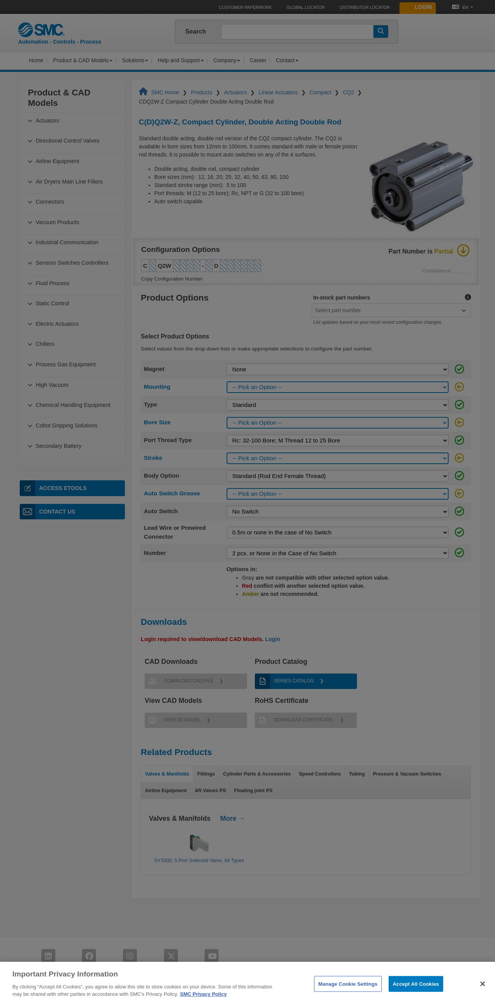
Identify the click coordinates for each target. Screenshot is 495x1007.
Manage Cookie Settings (347, 993)
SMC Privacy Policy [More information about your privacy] (203, 1004)
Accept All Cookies (416, 993)
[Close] (482, 993)
